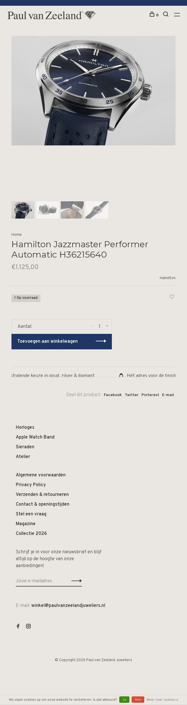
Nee (138, 700)
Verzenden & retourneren (42, 495)
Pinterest (150, 395)
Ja (124, 700)
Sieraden (25, 447)
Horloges (25, 428)
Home (16, 234)
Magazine (26, 524)
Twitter (132, 395)
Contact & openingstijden (42, 504)
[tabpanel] (93, 90)
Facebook (113, 395)
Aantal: (24, 327)
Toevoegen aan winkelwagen (47, 341)
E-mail (168, 395)
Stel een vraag (31, 514)
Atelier (23, 457)
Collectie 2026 (31, 534)
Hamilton (168, 278)
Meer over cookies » (162, 700)
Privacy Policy (31, 485)
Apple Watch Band (35, 437)
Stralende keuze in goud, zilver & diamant (50, 376)
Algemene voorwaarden (41, 475)
